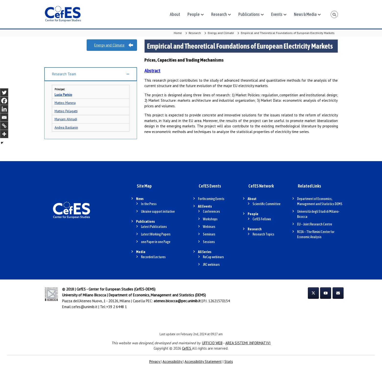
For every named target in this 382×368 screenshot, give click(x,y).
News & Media (305, 14)
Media (140, 252)
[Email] (4, 117)
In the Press (149, 204)
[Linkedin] (4, 109)
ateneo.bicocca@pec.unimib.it (177, 301)
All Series (204, 252)
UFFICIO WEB (212, 343)
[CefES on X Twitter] (313, 293)
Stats (228, 361)
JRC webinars (211, 265)
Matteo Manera (65, 102)
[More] (4, 134)
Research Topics (263, 234)
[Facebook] (4, 101)
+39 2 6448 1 (116, 306)
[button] (90, 74)
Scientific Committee (266, 204)
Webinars (209, 227)
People (193, 14)
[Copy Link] (4, 126)
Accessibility (172, 361)
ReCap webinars (213, 257)
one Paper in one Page (155, 242)
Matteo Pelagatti (66, 111)
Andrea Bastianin (66, 127)
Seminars (209, 234)
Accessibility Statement (203, 361)
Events (276, 14)
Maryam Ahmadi (66, 119)
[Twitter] (4, 92)
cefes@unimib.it (84, 306)
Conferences (211, 211)
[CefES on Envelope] (338, 293)
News (140, 199)
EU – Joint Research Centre (314, 224)
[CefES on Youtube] (325, 293)
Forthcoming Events (211, 199)
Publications (249, 14)
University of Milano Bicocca (84, 295)
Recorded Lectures (153, 257)
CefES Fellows (262, 219)
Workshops (210, 219)
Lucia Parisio (63, 94)
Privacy (155, 361)
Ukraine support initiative (158, 211)
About (175, 14)
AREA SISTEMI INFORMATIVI (248, 343)
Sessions (209, 242)
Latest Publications (154, 227)
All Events (205, 206)
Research (219, 14)
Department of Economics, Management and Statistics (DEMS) (157, 295)
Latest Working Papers (156, 234)
